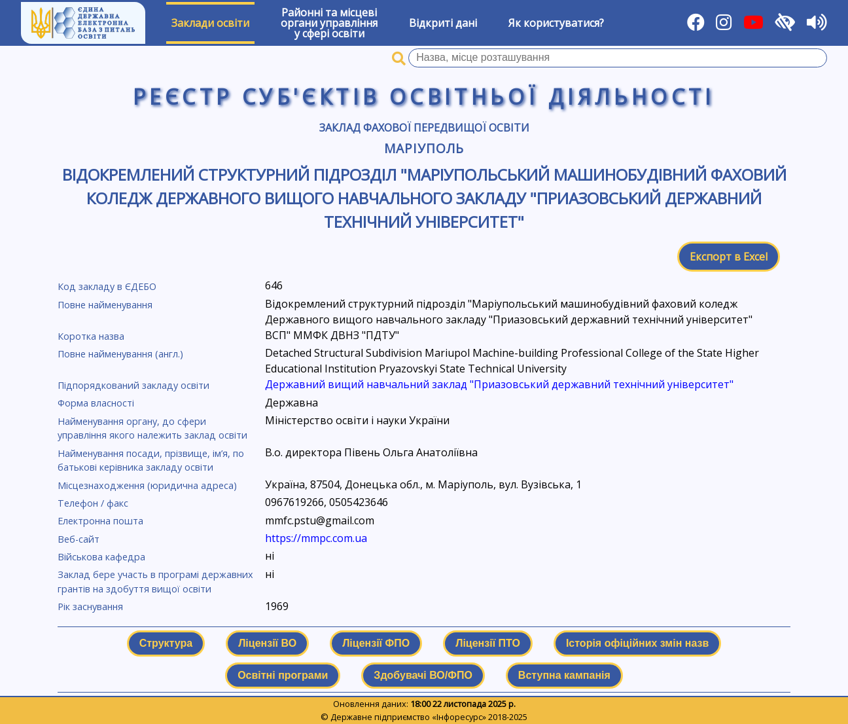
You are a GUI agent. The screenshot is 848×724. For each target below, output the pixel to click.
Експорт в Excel (729, 256)
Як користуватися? (556, 23)
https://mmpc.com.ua (316, 538)
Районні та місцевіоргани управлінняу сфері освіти (329, 23)
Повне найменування (105, 305)
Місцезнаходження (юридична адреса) (147, 485)
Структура (165, 643)
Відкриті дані (443, 23)
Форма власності (96, 403)
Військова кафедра (101, 557)
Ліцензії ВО (267, 643)
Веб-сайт (78, 539)
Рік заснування (90, 606)
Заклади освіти (210, 23)
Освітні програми (283, 675)
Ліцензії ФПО (376, 643)
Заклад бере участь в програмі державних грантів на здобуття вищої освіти (155, 581)
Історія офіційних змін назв (637, 643)
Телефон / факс (93, 503)
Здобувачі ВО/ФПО (423, 675)
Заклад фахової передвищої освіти (424, 127)
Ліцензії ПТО (487, 643)
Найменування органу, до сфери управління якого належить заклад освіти (152, 428)
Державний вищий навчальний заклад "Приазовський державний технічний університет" (499, 384)
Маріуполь (424, 148)
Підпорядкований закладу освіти (133, 385)
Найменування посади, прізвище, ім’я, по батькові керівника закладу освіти (151, 460)
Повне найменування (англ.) (120, 354)
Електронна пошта (100, 521)
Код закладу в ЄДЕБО (107, 286)
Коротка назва (91, 336)
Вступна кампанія (564, 675)
